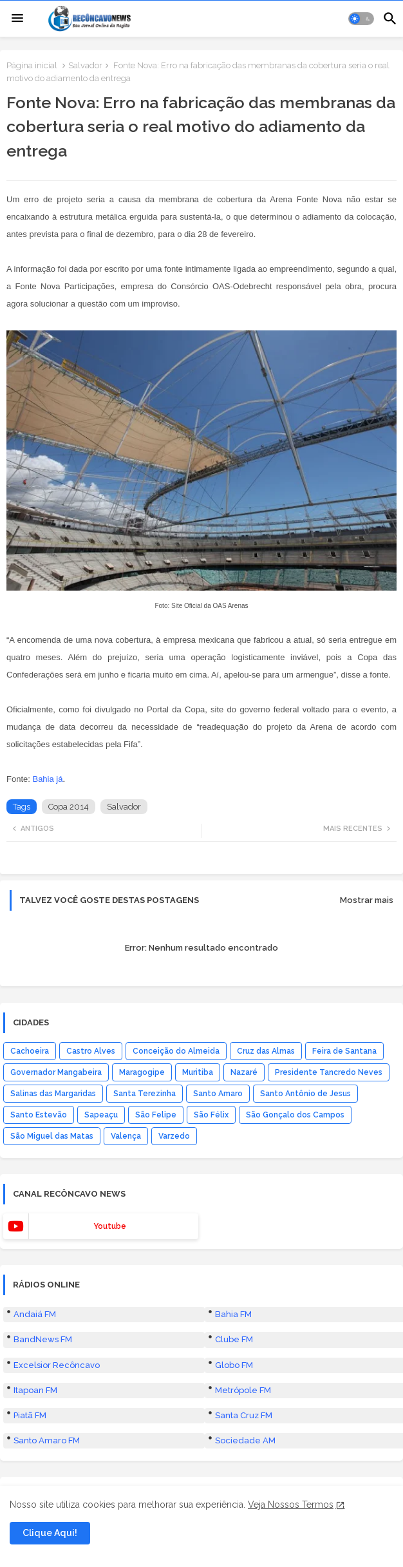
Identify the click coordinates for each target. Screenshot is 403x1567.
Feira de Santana (344, 1051)
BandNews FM (43, 1339)
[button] (361, 18)
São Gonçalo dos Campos (295, 1114)
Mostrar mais (366, 900)
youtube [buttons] (109, 1226)
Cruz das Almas (266, 1051)
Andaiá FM (35, 1314)
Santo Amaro (218, 1093)
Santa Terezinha (144, 1093)
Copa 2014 (68, 807)
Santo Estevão (38, 1114)
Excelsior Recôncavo (57, 1365)
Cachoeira (29, 1051)
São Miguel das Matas (51, 1136)
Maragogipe (142, 1072)
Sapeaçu (101, 1114)
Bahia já (47, 779)
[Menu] (17, 19)
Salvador (85, 65)
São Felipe (155, 1114)
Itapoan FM (35, 1390)
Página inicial (31, 65)
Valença (126, 1136)
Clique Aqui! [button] (50, 1533)
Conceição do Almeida (176, 1051)
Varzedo (174, 1136)
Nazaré (244, 1072)
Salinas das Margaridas (53, 1093)
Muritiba (197, 1072)
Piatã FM (30, 1415)
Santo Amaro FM (47, 1440)
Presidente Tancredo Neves (328, 1072)
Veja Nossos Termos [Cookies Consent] (290, 1504)
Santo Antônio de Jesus (305, 1093)
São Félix (211, 1114)
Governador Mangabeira (56, 1072)
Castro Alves (90, 1051)
